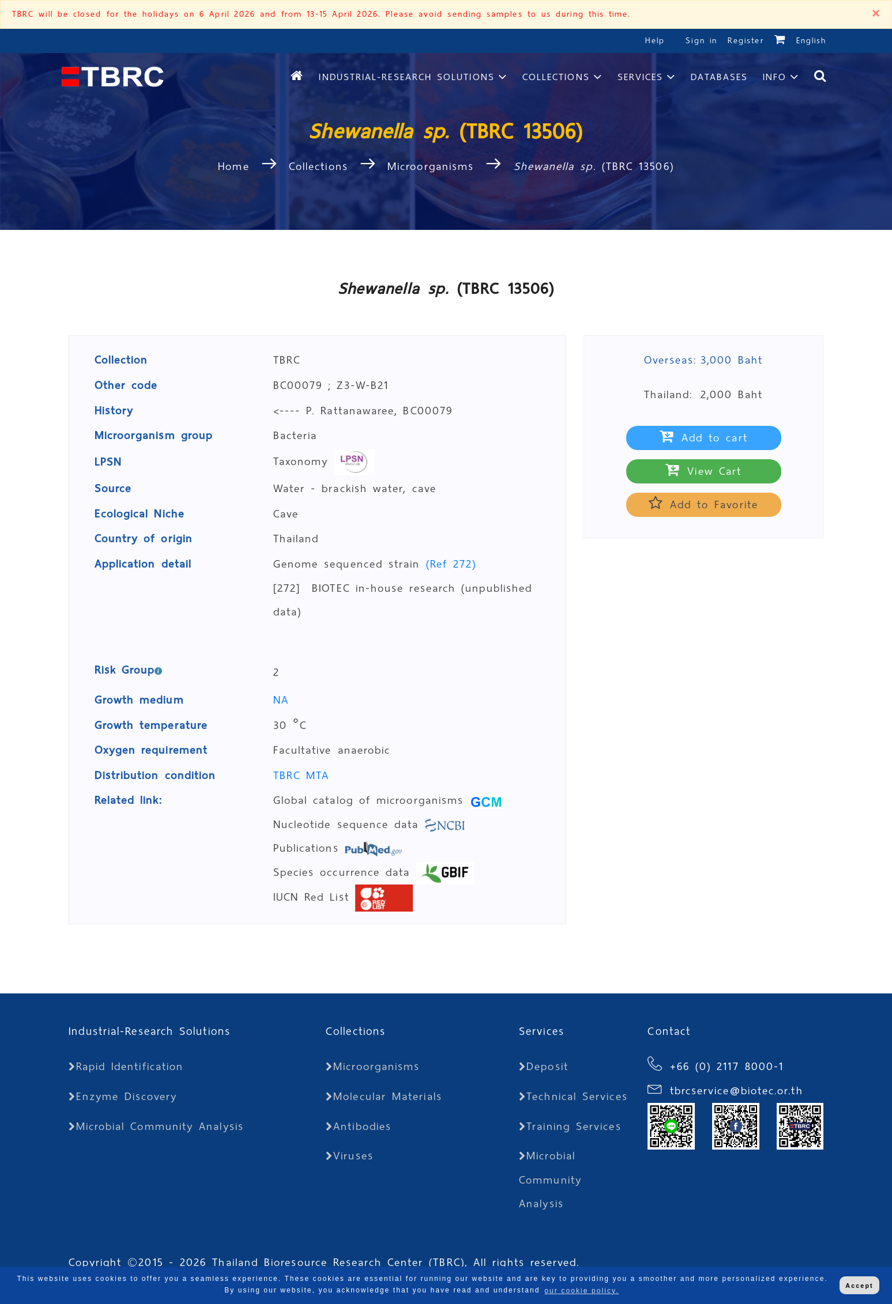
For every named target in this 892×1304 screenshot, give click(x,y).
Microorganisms (430, 166)
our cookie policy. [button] (581, 1291)
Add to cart (704, 437)
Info (774, 77)
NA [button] (281, 699)
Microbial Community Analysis (156, 1126)
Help (655, 40)
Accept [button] (859, 1285)
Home (236, 166)
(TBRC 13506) (594, 166)
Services (641, 77)
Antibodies (359, 1126)
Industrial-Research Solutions (406, 77)
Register (746, 40)
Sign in (704, 40)
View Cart (703, 471)
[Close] (875, 14)
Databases (719, 77)
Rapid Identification (126, 1066)
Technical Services (573, 1096)
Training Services (570, 1126)
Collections (556, 77)
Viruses (350, 1155)
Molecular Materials (384, 1096)
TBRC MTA (301, 775)
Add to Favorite (703, 504)
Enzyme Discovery (123, 1096)
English (811, 40)
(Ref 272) (451, 563)
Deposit (544, 1066)
